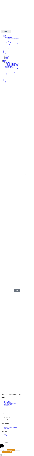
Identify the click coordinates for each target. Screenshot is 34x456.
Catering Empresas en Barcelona (12, 38)
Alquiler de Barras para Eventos (10, 47)
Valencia (6, 58)
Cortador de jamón (8, 69)
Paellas (6, 45)
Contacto (4, 54)
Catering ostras (5, 52)
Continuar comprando (7, 451)
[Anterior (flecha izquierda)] (0, 455)
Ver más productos (11, 450)
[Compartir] (1, 454)
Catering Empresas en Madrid (12, 39)
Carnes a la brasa (8, 70)
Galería (4, 51)
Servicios (4, 36)
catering (30, 178)
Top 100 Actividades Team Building (11, 43)
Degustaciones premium (9, 42)
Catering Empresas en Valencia (12, 40)
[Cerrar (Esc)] (0, 454)
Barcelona (7, 56)
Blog (4, 50)
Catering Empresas (8, 37)
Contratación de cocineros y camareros (11, 46)
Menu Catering (5, 53)
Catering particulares (8, 41)
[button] (0, 453)
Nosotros (4, 35)
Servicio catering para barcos (10, 49)
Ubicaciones (5, 55)
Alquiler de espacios (8, 48)
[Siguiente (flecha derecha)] (1, 455)
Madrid (6, 57)
